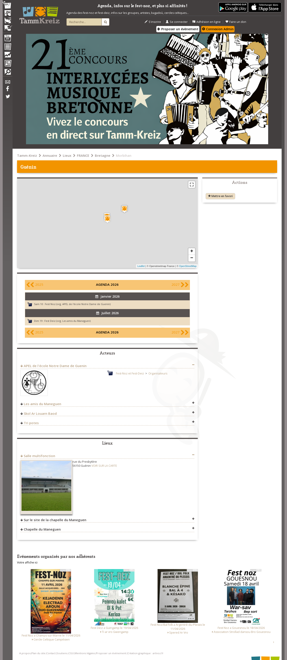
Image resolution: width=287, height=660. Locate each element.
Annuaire (50, 155)
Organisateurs (157, 373)
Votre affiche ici (27, 562)
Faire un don (235, 22)
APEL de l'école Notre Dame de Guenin (55, 365)
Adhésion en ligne (206, 22)
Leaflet (141, 266)
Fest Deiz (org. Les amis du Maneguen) (67, 320)
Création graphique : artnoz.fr (145, 653)
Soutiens (62, 653)
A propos (24, 653)
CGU (71, 653)
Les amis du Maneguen (42, 404)
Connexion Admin (218, 29)
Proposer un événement (111, 653)
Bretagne (102, 155)
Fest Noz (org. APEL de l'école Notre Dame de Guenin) (78, 304)
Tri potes (31, 423)
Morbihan (123, 155)
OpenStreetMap (188, 266)
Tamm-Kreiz (27, 155)
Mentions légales (85, 653)
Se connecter (177, 22)
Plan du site (38, 653)
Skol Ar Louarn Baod (40, 413)
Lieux (67, 155)
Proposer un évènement (177, 29)
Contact (51, 653)
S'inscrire (153, 22)
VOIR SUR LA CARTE (104, 466)
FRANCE (83, 155)
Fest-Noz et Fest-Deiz (130, 373)
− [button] (191, 258)
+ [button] (191, 251)
